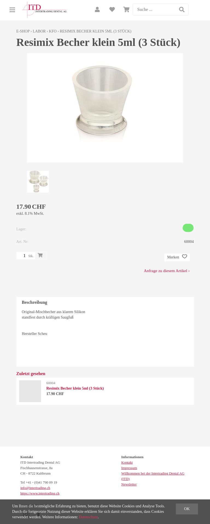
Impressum (129, 468)
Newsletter (129, 484)
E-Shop (23, 31)
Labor (39, 31)
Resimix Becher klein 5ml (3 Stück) (95, 31)
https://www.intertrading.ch (40, 493)
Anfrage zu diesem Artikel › (166, 271)
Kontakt (127, 462)
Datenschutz (88, 517)
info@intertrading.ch (35, 488)
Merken (177, 257)
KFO (53, 31)
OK (186, 509)
